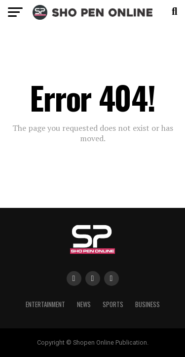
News (84, 304)
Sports (113, 304)
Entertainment (45, 304)
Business (147, 304)
